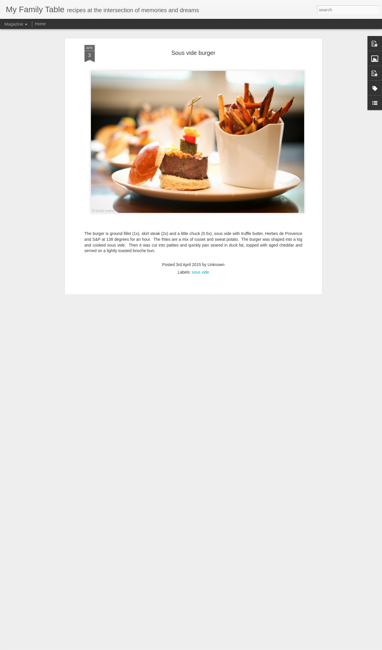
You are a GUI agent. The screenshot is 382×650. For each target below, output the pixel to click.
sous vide (200, 241)
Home (40, 23)
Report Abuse (226, 647)
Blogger (209, 647)
